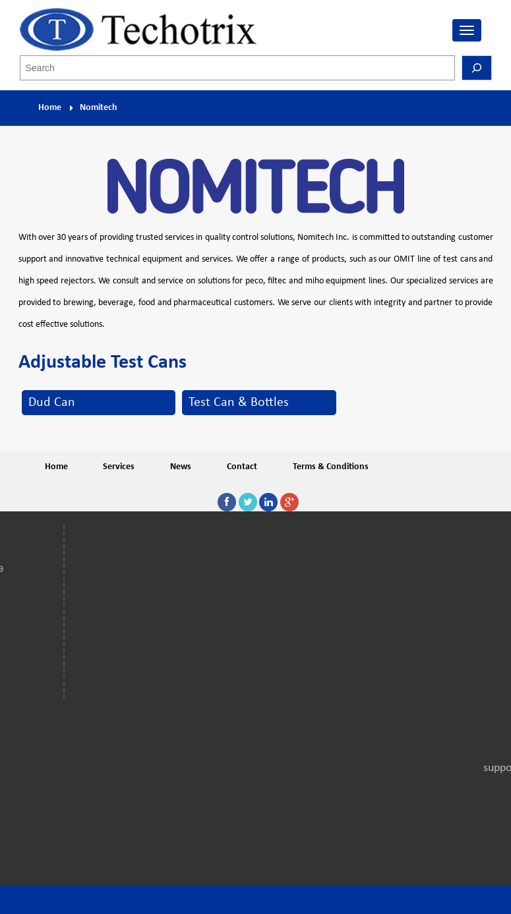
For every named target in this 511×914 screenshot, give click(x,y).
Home (49, 108)
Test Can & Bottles (239, 402)
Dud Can (51, 402)
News (180, 467)
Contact (242, 467)
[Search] (477, 67)
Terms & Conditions (331, 467)
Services (119, 467)
